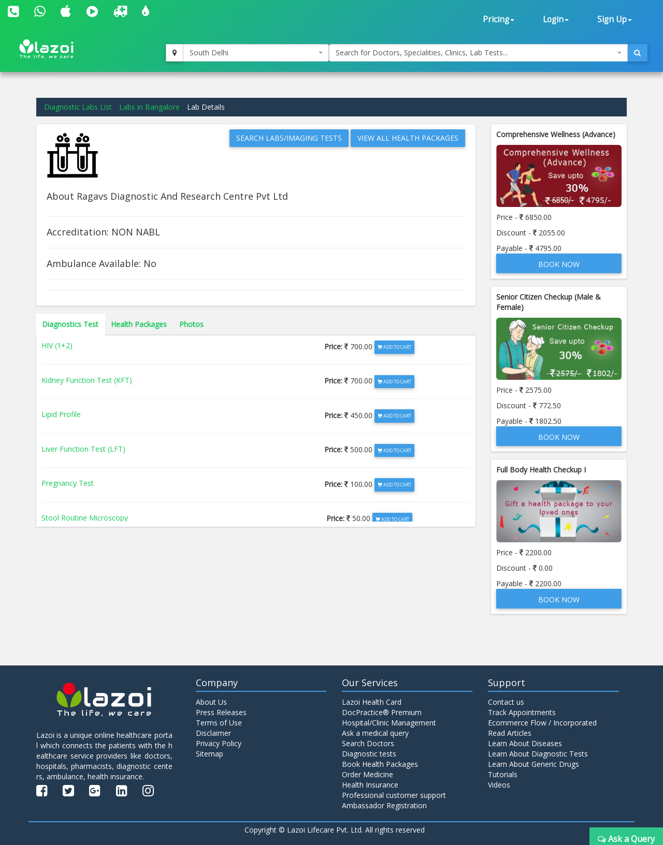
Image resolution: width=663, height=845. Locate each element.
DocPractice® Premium (382, 712)
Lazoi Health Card (371, 702)
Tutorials (502, 774)
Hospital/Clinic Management (389, 723)
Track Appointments (522, 712)
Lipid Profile (61, 414)
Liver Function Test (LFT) (83, 449)
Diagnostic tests (369, 754)
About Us (211, 702)
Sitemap (209, 754)
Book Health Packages (380, 764)
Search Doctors (368, 743)
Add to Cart (394, 347)
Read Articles (509, 733)
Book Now (559, 264)
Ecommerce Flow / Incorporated (542, 723)
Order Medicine (367, 774)
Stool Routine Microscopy (84, 518)
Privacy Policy (218, 743)
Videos (499, 785)
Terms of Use (219, 723)
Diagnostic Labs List (78, 107)
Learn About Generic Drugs (533, 764)
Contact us (506, 702)
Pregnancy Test (67, 483)
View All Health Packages (407, 138)
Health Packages (139, 324)
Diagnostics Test (70, 324)
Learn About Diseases (525, 743)
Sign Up (614, 19)
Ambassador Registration (384, 805)
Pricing (498, 19)
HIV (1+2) (57, 345)
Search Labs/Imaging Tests (289, 138)
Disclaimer (213, 733)
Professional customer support (394, 795)
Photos (191, 324)
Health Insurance (370, 785)
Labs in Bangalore (149, 107)
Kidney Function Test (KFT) (86, 380)
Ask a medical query (375, 733)
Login (556, 19)
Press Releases (221, 712)
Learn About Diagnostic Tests (538, 754)
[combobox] (256, 53)
